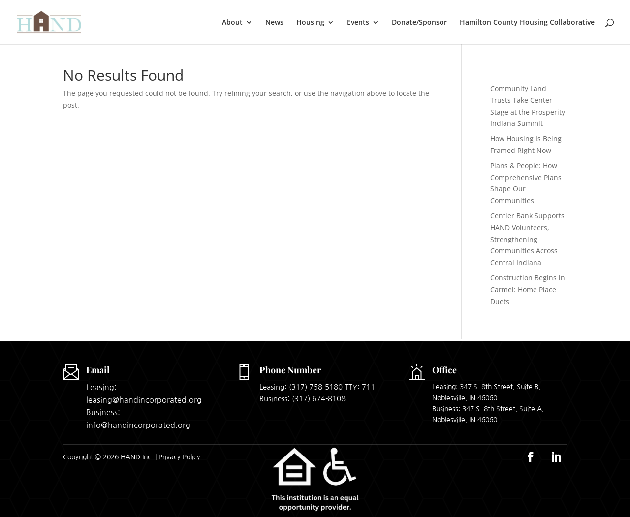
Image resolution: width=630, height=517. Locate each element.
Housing (310, 23)
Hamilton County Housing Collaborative (527, 23)
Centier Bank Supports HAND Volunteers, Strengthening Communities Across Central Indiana (527, 239)
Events (358, 23)
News (274, 23)
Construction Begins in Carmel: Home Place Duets (527, 289)
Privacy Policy (179, 457)
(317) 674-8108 (319, 398)
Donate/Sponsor (419, 23)
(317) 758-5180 (316, 387)
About (232, 23)
